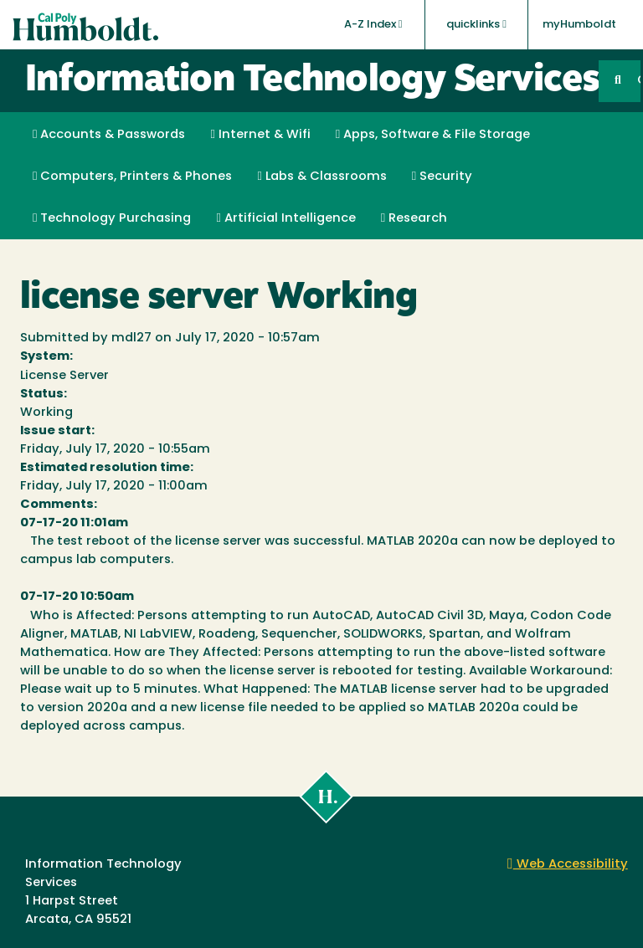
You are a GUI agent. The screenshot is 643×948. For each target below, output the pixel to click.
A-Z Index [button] (373, 24)
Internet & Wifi (260, 134)
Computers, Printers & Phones (132, 176)
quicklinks (476, 24)
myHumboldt (579, 24)
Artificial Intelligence (285, 218)
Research (414, 218)
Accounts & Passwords (109, 134)
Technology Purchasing (112, 218)
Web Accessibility (567, 864)
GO (638, 80)
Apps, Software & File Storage (433, 134)
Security (442, 176)
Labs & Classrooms (321, 176)
